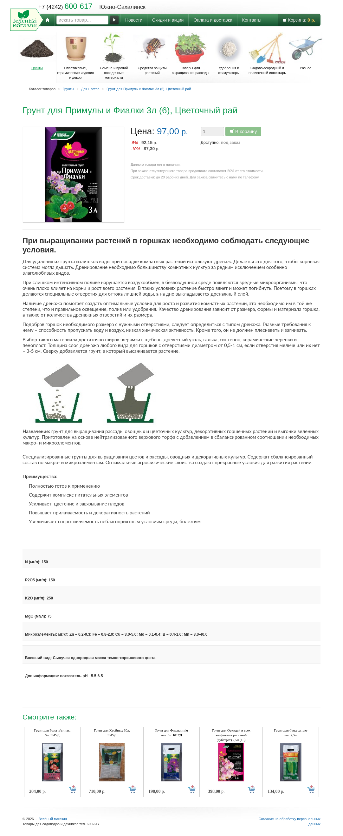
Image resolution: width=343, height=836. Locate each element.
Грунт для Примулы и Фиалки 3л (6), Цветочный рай (149, 89)
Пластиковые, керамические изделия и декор (75, 55)
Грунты (37, 51)
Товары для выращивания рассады (191, 53)
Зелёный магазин (53, 819)
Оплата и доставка (212, 20)
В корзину (243, 131)
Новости (133, 20)
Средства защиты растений (152, 53)
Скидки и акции (168, 20)
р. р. (145, 145)
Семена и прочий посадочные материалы (114, 55)
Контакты (251, 20)
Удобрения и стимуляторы (229, 53)
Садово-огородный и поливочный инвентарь (267, 53)
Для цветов (90, 89)
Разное (306, 51)
